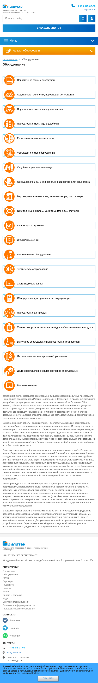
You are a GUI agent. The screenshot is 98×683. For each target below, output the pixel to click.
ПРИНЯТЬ (48, 678)
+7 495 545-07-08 (85, 6)
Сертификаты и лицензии (16, 602)
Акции (6, 591)
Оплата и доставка (12, 595)
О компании (9, 571)
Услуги (6, 578)
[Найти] (38, 18)
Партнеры (8, 581)
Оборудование (10, 574)
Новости (7, 588)
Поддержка (8, 585)
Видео (6, 598)
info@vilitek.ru (88, 9)
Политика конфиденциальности (19, 605)
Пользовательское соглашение (19, 609)
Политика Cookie (29, 673)
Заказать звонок (49, 28)
